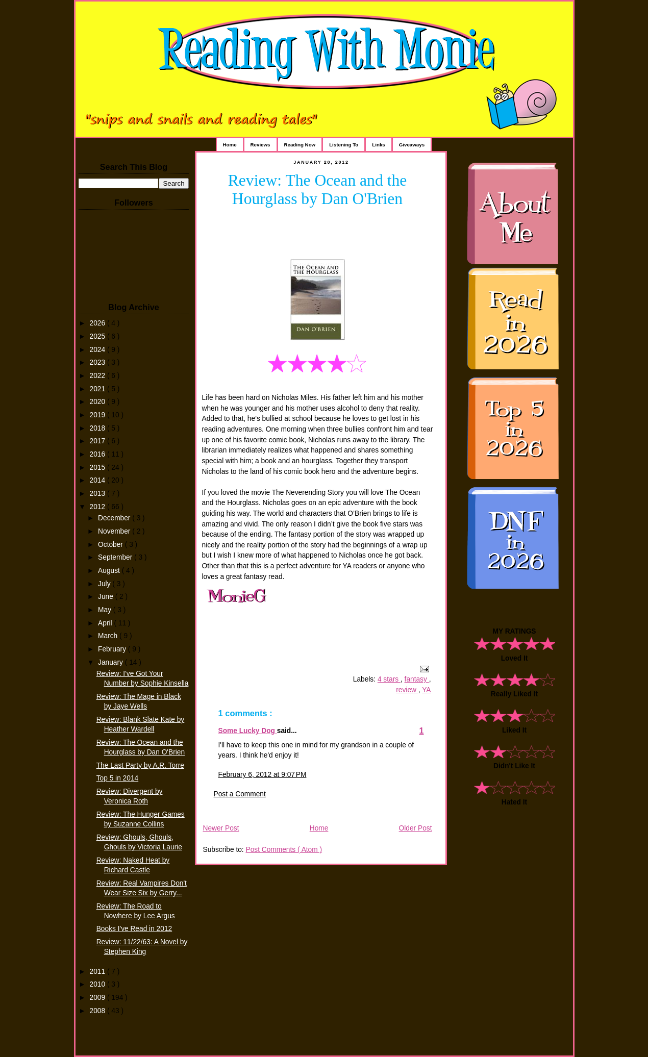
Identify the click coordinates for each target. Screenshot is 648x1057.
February (113, 649)
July (105, 584)
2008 (98, 1011)
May (105, 610)
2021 (98, 389)
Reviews (260, 144)
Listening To (343, 144)
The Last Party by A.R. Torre (140, 765)
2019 (98, 415)
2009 (98, 997)
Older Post (415, 828)
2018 (98, 428)
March (108, 636)
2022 (98, 376)
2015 (98, 467)
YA (426, 690)
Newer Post (221, 828)
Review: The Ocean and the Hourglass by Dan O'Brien (317, 189)
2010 (98, 984)
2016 (98, 454)
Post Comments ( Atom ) (283, 849)
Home (230, 144)
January (111, 662)
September (116, 557)
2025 (98, 336)
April (106, 623)
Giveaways (412, 144)
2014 (98, 480)
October (111, 544)
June (106, 596)
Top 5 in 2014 (117, 778)
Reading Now (300, 144)
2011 (98, 971)
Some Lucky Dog (247, 731)
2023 (98, 362)
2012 (98, 507)
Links (378, 144)
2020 (98, 402)
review (407, 690)
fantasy (417, 679)
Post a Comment (240, 794)
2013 (98, 493)
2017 (98, 441)
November (115, 531)
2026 (98, 323)
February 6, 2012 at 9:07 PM (262, 774)
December (115, 518)
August (110, 570)
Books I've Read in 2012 (134, 929)
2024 (98, 350)
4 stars (389, 679)
